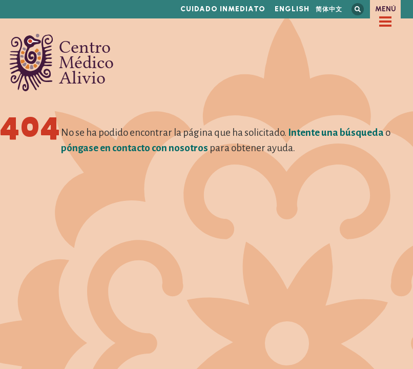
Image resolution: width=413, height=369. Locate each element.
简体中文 (329, 9)
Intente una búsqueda (336, 132)
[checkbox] (385, 21)
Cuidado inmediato (222, 9)
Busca (358, 9)
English (292, 9)
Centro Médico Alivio (61, 62)
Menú (385, 9)
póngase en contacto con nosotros (134, 147)
